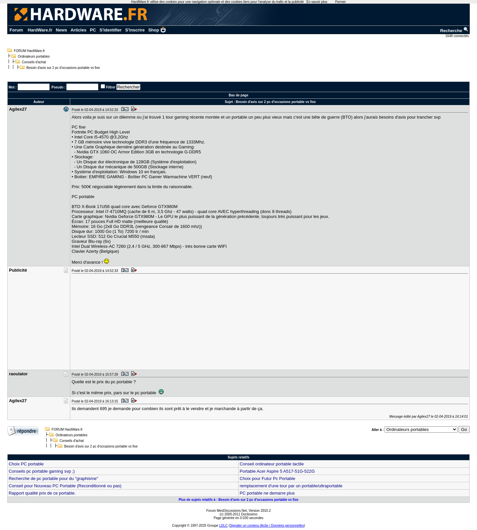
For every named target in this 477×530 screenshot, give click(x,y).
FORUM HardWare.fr (29, 51)
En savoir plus (316, 2)
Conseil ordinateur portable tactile (271, 463)
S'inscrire (135, 29)
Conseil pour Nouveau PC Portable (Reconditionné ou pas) (65, 485)
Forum (16, 29)
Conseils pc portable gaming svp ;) (42, 471)
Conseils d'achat (34, 62)
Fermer (340, 2)
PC (93, 29)
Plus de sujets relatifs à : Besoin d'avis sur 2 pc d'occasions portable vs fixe (238, 500)
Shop (157, 29)
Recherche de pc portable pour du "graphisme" (53, 478)
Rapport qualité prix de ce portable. (42, 493)
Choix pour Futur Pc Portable (267, 478)
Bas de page (238, 95)
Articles (78, 29)
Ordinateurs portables (34, 56)
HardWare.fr (40, 29)
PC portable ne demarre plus (266, 493)
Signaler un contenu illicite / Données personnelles (267, 525)
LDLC (223, 525)
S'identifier (110, 29)
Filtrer (110, 87)
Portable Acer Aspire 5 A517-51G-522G (277, 471)
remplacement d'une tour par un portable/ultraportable (290, 485)
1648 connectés (457, 36)
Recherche (454, 30)
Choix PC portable (26, 463)
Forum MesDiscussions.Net (226, 510)
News (61, 29)
